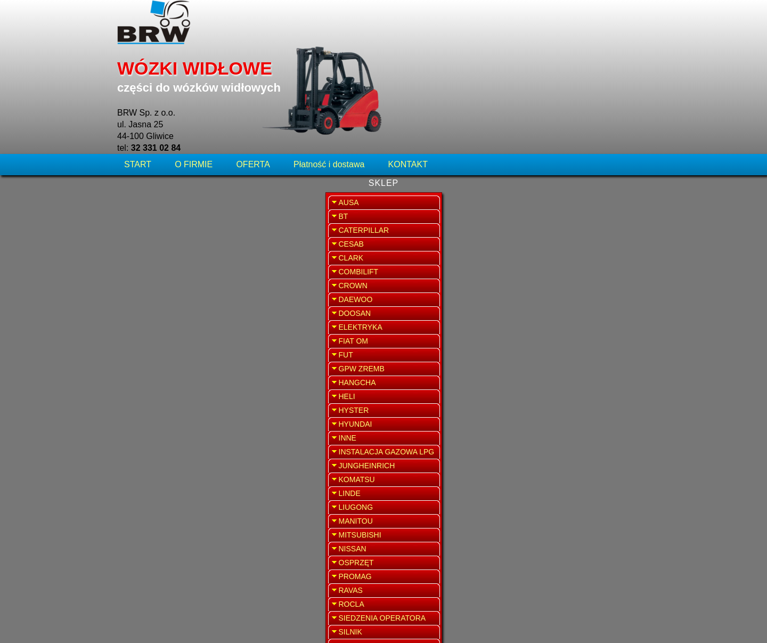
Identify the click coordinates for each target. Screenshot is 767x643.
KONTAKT (408, 71)
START (138, 71)
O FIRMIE (194, 71)
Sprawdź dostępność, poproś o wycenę (321, 284)
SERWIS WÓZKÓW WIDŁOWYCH (592, 215)
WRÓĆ (511, 105)
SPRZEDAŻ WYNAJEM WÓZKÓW (592, 275)
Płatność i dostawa (328, 71)
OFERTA (253, 71)
